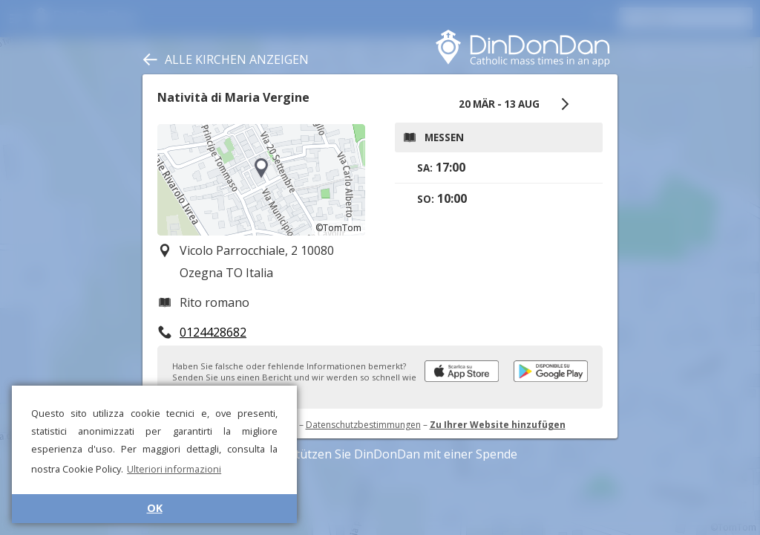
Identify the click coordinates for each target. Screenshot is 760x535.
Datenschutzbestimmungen (363, 424)
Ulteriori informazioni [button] (174, 469)
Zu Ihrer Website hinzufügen (498, 424)
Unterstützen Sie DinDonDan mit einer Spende (380, 454)
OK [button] (155, 508)
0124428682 (213, 332)
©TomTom (338, 227)
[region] (261, 180)
